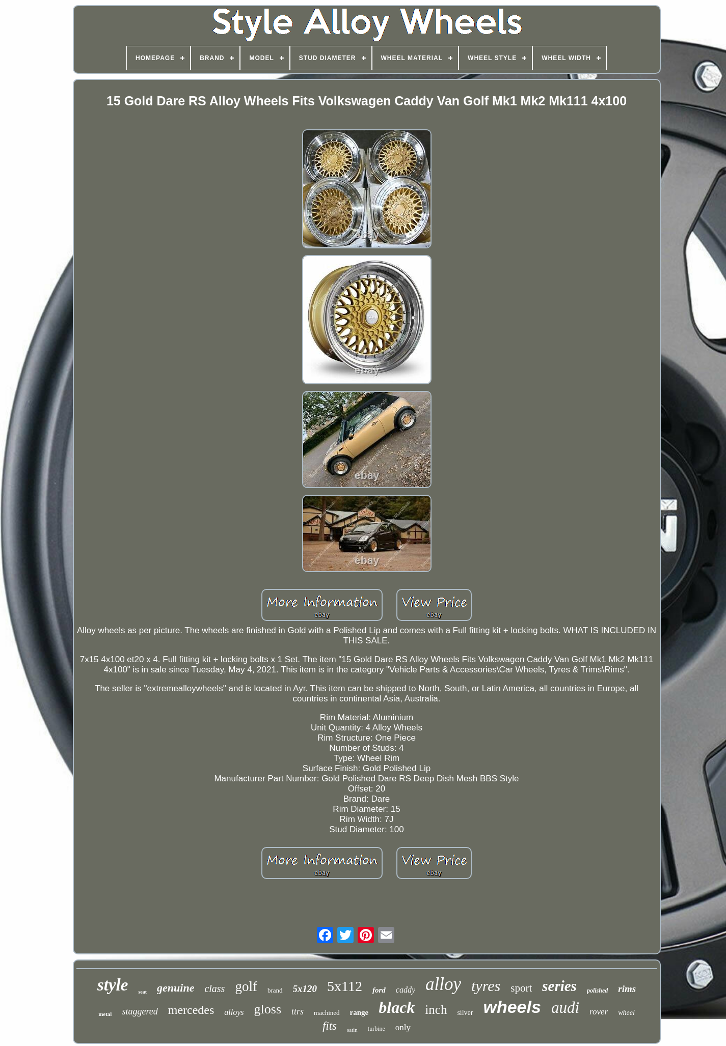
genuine (175, 987)
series (559, 986)
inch (436, 1009)
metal (105, 1014)
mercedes (191, 1009)
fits (329, 1026)
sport (521, 988)
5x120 (305, 988)
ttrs (297, 1011)
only (403, 1027)
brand (275, 990)
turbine (376, 1028)
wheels (512, 1006)
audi (565, 1007)
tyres (485, 985)
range (359, 1012)
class (214, 988)
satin (352, 1030)
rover (598, 1011)
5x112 (344, 986)
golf (246, 986)
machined (327, 1012)
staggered (139, 1011)
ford (379, 990)
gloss (267, 1009)
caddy (405, 989)
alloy (443, 984)
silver (465, 1012)
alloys (234, 1012)
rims (627, 988)
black (397, 1007)
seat (142, 992)
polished (597, 990)
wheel (626, 1012)
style (112, 985)
